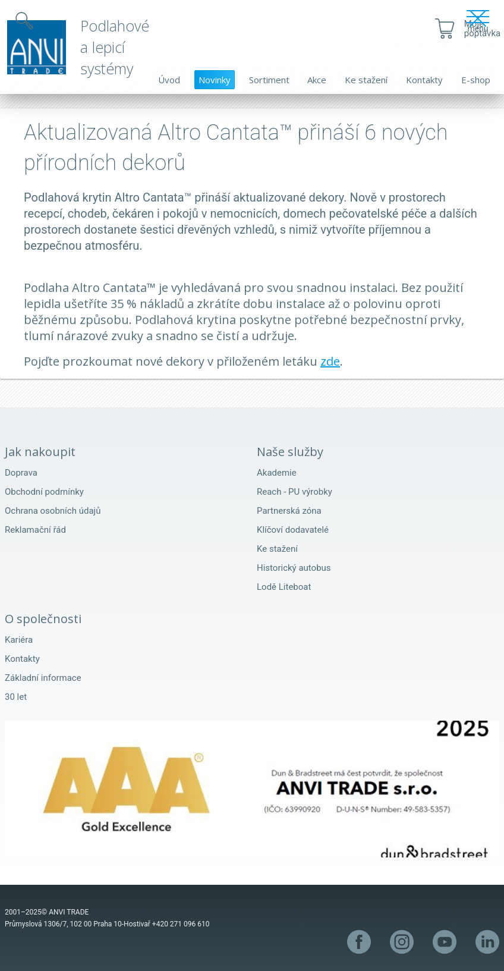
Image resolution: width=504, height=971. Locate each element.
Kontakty (424, 80)
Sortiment (269, 80)
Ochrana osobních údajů (52, 510)
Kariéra (19, 639)
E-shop (475, 80)
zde (330, 361)
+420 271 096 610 (181, 924)
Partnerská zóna (289, 510)
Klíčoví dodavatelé (293, 529)
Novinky (215, 80)
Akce (316, 80)
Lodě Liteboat (284, 587)
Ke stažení (366, 80)
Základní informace (43, 678)
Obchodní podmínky (44, 491)
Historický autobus (294, 568)
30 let (16, 697)
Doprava (21, 472)
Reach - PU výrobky (294, 491)
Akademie (277, 472)
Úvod (169, 80)
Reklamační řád (35, 529)
